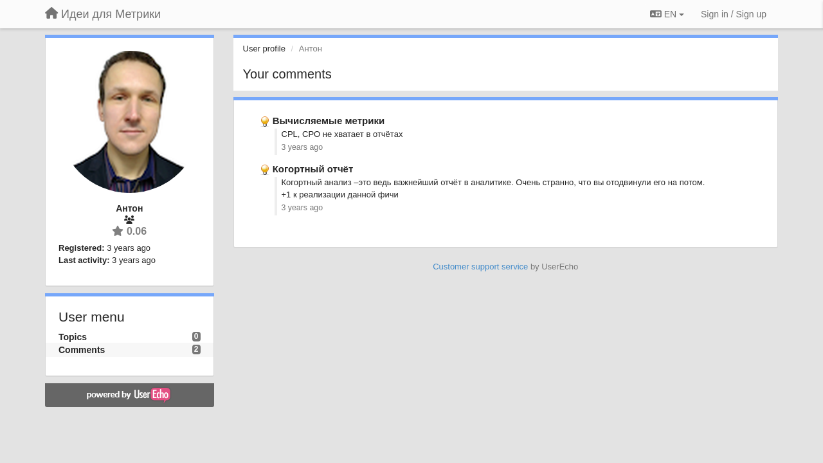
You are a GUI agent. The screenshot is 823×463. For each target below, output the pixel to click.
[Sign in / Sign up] (734, 14)
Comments (82, 350)
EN (667, 14)
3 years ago (302, 147)
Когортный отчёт (313, 168)
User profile (264, 48)
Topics (73, 337)
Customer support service (480, 266)
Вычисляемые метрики (328, 120)
